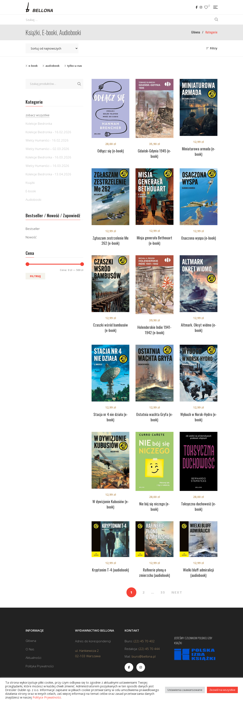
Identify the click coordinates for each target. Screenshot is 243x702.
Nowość (31, 237)
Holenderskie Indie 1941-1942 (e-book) (154, 329)
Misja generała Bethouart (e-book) (154, 240)
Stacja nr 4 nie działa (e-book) (110, 417)
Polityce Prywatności (47, 697)
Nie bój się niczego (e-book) (154, 506)
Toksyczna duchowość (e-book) (198, 506)
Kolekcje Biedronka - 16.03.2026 (48, 157)
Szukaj (79, 84)
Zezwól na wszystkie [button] (222, 690)
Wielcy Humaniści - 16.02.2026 (47, 140)
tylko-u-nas (74, 66)
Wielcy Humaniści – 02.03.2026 (47, 149)
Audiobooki (33, 199)
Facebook (197, 7)
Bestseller (33, 229)
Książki (30, 183)
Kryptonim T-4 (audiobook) (110, 570)
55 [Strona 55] (163, 592)
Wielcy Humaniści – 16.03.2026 (47, 166)
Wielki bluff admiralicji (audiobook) (198, 572)
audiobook (52, 66)
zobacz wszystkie (38, 115)
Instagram (201, 7)
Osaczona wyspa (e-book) (198, 238)
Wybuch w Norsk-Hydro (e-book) (198, 417)
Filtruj (35, 276)
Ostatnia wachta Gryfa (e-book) (154, 417)
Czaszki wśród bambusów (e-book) (110, 327)
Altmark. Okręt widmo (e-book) (198, 327)
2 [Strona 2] (144, 592)
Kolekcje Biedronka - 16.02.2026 (48, 132)
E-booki (31, 191)
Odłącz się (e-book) (110, 150)
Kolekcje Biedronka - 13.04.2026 (48, 174)
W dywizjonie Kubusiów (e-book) (110, 504)
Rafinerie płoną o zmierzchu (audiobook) (154, 572)
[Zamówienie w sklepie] (52, 48)
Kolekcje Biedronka (39, 123)
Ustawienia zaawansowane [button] (185, 690)
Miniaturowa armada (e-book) (198, 151)
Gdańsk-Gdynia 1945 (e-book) (154, 153)
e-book (33, 66)
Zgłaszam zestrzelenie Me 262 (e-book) (111, 240)
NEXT (176, 592)
